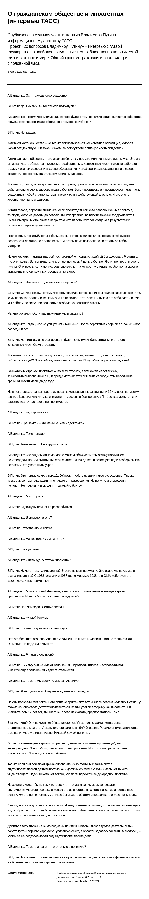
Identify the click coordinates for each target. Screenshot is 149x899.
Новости (88, 873)
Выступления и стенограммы (109, 873)
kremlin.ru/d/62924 (89, 881)
